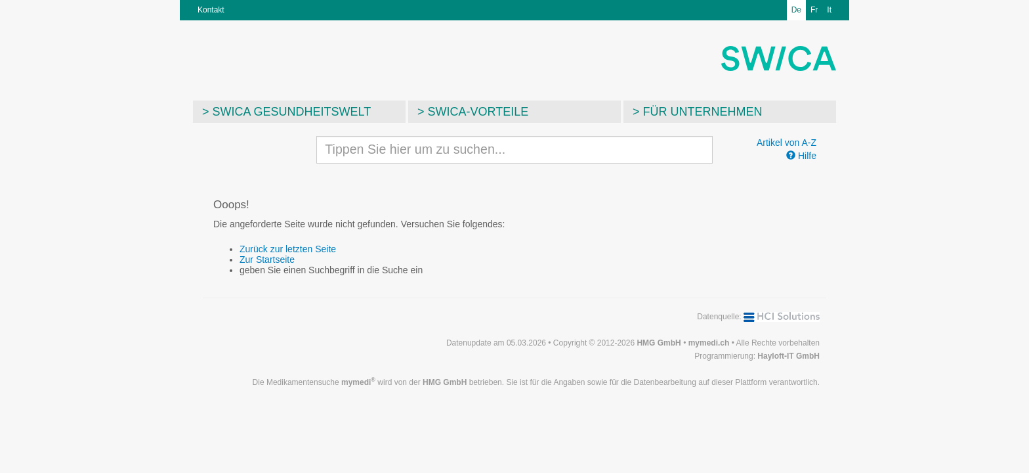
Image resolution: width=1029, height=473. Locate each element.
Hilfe (801, 155)
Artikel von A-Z (786, 142)
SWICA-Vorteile (478, 111)
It (829, 9)
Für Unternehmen (703, 111)
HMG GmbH (659, 343)
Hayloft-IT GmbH (788, 356)
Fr (814, 9)
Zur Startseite (267, 259)
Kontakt (211, 9)
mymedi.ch (709, 343)
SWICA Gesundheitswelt (292, 111)
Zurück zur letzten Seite (288, 249)
